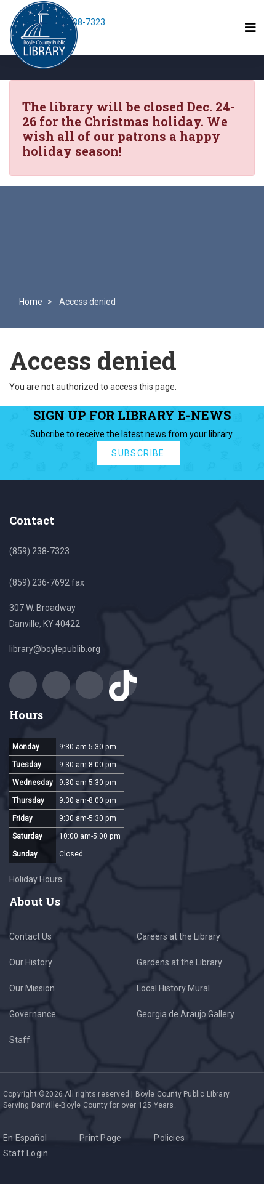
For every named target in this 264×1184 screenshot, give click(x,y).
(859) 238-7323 (39, 551)
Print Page (100, 1138)
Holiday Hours (35, 879)
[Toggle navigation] (250, 27)
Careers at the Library (178, 936)
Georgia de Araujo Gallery (185, 1014)
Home (30, 302)
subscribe (138, 453)
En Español (25, 1138)
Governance (32, 1014)
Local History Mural (173, 988)
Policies (169, 1138)
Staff (19, 1040)
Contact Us (30, 936)
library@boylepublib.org (54, 649)
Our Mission (32, 988)
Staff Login (25, 1153)
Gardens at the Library (179, 962)
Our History (30, 962)
